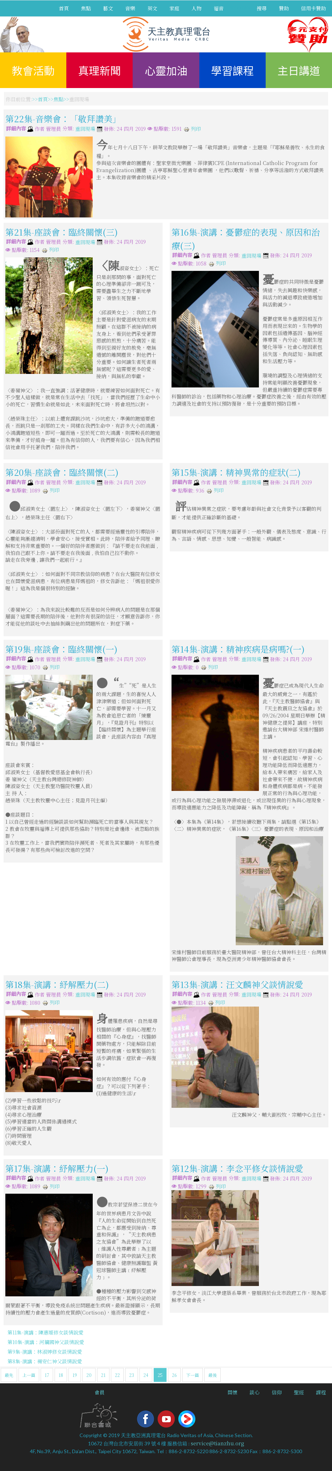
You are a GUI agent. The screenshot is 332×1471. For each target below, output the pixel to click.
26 (174, 1375)
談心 (255, 1392)
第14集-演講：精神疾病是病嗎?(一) (238, 649)
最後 (212, 1375)
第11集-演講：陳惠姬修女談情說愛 (45, 1332)
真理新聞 (99, 70)
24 (145, 1375)
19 (74, 1375)
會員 (99, 1392)
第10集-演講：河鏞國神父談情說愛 (45, 1342)
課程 (321, 1392)
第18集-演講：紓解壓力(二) (57, 984)
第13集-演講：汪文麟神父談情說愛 (237, 984)
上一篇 (28, 1375)
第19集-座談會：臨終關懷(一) (61, 649)
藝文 (108, 8)
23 (131, 1375)
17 (47, 1375)
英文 (152, 8)
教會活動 (33, 70)
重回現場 (85, 129)
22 (117, 1375)
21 (103, 1375)
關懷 (232, 1392)
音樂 (130, 8)
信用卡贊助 (313, 8)
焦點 (86, 8)
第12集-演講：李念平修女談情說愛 (237, 1168)
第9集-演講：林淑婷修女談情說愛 (44, 1351)
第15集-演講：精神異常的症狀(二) (236, 472)
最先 (9, 1375)
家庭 (174, 8)
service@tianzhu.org (217, 1443)
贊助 (284, 8)
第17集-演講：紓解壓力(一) (56, 1168)
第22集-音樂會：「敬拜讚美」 (63, 118)
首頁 (64, 8)
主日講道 (298, 70)
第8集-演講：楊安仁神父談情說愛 (44, 1361)
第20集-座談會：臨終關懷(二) (61, 472)
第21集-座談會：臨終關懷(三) (61, 231)
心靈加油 (166, 70)
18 (60, 1375)
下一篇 (192, 1375)
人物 (196, 8)
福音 (219, 8)
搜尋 (262, 8)
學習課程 (232, 70)
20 (89, 1375)
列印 (192, 128)
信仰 (277, 1392)
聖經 (299, 1392)
